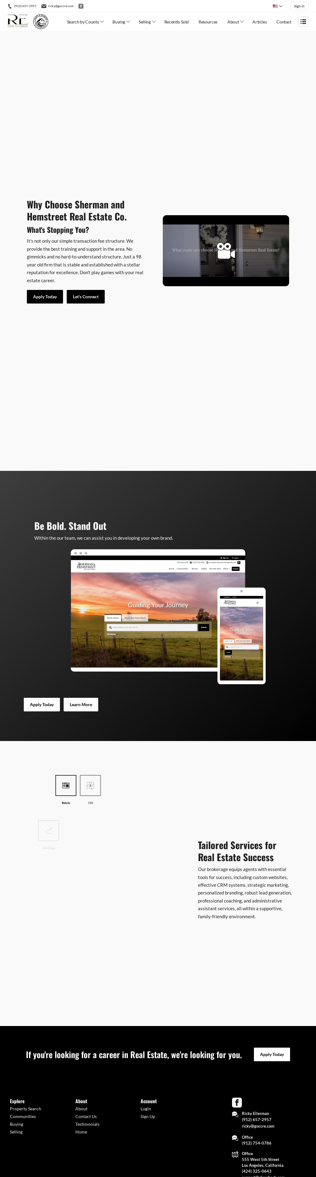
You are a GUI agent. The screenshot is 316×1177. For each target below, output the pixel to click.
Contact (283, 21)
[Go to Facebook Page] (237, 1103)
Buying (118, 21)
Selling (145, 21)
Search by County (83, 21)
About (233, 21)
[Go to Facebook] (80, 6)
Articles (259, 21)
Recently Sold (176, 21)
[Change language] (277, 6)
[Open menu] (303, 21)
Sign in (299, 6)
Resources (208, 21)
